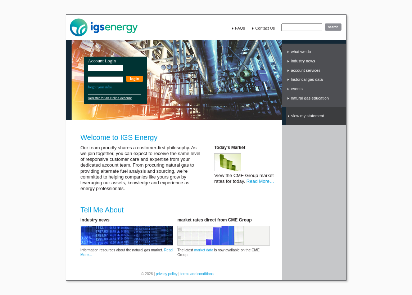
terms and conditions (196, 274)
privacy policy (166, 274)
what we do (301, 51)
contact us (265, 28)
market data (203, 250)
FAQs (240, 28)
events (297, 89)
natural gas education (310, 98)
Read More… (260, 181)
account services (306, 70)
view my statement (307, 116)
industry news (303, 61)
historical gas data (307, 79)
